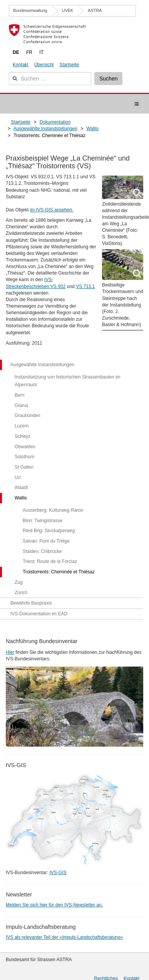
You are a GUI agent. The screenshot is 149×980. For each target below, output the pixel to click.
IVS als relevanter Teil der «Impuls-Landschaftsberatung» (64, 937)
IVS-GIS (57, 872)
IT (41, 52)
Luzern (22, 426)
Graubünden (27, 415)
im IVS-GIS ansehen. (52, 210)
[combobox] (50, 78)
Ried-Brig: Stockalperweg (49, 530)
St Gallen (24, 467)
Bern (19, 395)
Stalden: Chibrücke (42, 551)
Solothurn (24, 456)
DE (16, 52)
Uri (17, 477)
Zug (19, 582)
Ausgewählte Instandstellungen (42, 364)
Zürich (21, 592)
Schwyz (22, 436)
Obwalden (25, 446)
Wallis (21, 498)
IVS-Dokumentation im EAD (38, 613)
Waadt (21, 487)
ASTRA (95, 10)
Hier (10, 652)
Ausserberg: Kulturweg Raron (53, 510)
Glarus (21, 405)
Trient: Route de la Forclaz (50, 561)
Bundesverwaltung (30, 10)
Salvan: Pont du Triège (46, 541)
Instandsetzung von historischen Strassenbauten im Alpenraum (68, 381)
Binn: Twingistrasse (42, 520)
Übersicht (44, 64)
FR (29, 52)
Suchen (108, 78)
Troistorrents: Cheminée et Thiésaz (59, 572)
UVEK (67, 10)
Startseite (69, 64)
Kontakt (20, 64)
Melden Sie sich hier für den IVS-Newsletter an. (54, 905)
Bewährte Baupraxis (31, 603)
